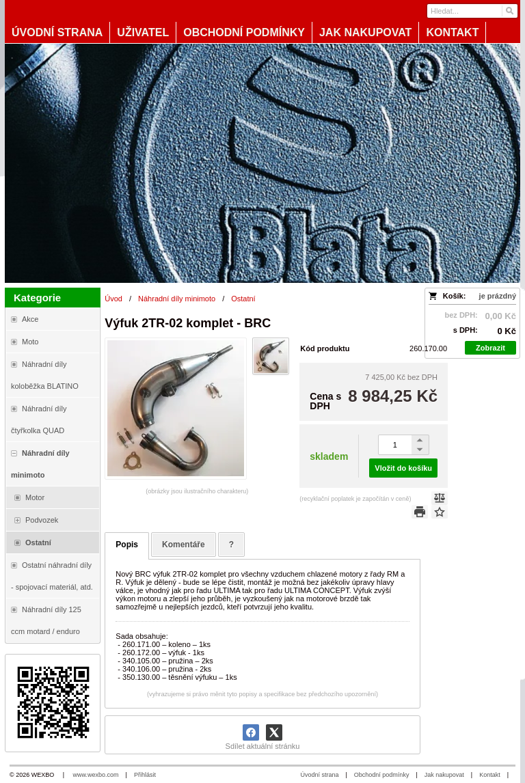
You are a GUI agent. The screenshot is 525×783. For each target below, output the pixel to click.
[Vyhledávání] (472, 11)
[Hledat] (508, 11)
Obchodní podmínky (381, 774)
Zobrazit (490, 348)
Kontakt (489, 774)
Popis (127, 544)
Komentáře (183, 544)
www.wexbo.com (96, 774)
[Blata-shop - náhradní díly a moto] (262, 163)
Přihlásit (145, 774)
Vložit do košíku (403, 468)
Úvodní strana (319, 774)
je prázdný (497, 296)
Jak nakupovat (444, 774)
